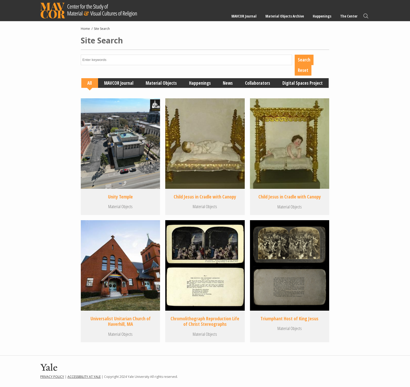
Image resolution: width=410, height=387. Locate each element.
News (228, 83)
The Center (348, 16)
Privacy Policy (52, 376)
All (89, 83)
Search (366, 16)
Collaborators (257, 83)
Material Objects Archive (284, 16)
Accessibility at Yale (84, 376)
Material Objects (161, 83)
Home (85, 28)
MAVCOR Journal (244, 16)
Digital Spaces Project (302, 83)
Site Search (102, 28)
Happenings (322, 16)
